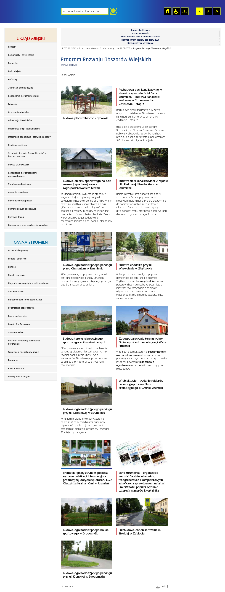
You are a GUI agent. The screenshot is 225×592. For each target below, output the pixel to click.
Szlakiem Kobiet (16, 332)
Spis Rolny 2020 (16, 291)
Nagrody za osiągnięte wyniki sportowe (28, 283)
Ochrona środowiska (18, 112)
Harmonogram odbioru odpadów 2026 (140, 39)
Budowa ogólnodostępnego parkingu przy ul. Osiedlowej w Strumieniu (87, 410)
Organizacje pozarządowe (21, 308)
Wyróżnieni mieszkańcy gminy (23, 352)
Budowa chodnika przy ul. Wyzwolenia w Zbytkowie (135, 266)
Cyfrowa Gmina (16, 217)
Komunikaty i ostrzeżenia (21, 55)
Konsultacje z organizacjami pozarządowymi (22, 174)
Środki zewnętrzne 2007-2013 (115, 48)
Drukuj (164, 586)
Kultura (12, 267)
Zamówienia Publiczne (19, 184)
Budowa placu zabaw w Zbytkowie (85, 118)
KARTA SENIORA (16, 368)
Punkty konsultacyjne (19, 376)
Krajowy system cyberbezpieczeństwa (28, 225)
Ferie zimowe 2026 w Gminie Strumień (140, 36)
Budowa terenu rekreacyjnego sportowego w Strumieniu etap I (84, 340)
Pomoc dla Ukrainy (140, 30)
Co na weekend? (140, 33)
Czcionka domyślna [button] (199, 11)
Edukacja (12, 104)
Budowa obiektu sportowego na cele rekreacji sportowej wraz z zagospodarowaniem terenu (87, 184)
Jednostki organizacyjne (20, 87)
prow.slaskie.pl (69, 65)
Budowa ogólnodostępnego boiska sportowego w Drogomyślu (85, 531)
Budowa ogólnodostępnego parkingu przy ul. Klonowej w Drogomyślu (87, 574)
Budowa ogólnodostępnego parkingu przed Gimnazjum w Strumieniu (87, 266)
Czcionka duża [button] (217, 11)
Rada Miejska (14, 71)
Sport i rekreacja (16, 275)
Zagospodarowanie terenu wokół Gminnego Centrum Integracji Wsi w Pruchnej (142, 342)
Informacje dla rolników (20, 120)
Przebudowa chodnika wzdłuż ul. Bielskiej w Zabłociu (140, 531)
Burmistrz (13, 63)
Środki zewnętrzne (18, 145)
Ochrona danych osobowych (22, 209)
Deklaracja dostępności (20, 200)
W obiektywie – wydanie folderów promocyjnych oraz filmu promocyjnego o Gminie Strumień (141, 384)
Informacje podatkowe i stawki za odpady (29, 137)
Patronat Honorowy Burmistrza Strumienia (24, 342)
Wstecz (69, 586)
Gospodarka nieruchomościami (23, 96)
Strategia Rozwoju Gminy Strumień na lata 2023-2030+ (27, 155)
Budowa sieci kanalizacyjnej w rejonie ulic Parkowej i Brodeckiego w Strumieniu (143, 184)
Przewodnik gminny (18, 250)
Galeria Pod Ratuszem (19, 324)
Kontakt (12, 46)
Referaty (12, 79)
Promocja (13, 360)
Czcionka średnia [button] (208, 11)
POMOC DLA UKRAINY (18, 164)
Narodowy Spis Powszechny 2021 (25, 299)
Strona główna (167, 11)
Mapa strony (185, 11)
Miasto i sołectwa (17, 258)
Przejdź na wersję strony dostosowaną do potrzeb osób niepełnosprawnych (176, 11)
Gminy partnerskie (17, 316)
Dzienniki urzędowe (18, 192)
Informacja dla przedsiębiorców (24, 128)
